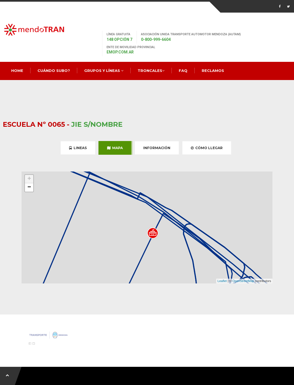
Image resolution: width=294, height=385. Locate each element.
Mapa (115, 148)
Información (156, 148)
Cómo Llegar (207, 148)
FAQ (183, 70)
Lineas (78, 148)
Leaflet (222, 281)
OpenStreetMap (243, 281)
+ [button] (29, 179)
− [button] (29, 187)
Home (17, 70)
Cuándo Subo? (53, 70)
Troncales (151, 70)
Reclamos (213, 70)
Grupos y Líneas (103, 70)
